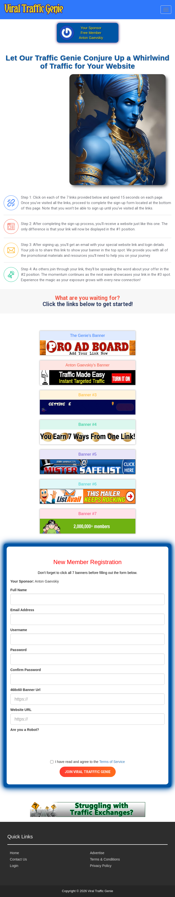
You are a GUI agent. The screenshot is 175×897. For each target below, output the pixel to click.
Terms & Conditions (105, 859)
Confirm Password (25, 670)
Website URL (21, 710)
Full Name (18, 590)
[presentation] (47, 743)
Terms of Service (112, 762)
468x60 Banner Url (25, 690)
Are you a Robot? (24, 730)
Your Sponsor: (22, 581)
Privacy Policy (100, 866)
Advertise (97, 853)
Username (18, 630)
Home (14, 853)
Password (18, 650)
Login (14, 866)
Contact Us (18, 859)
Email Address (22, 610)
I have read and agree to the (87, 762)
